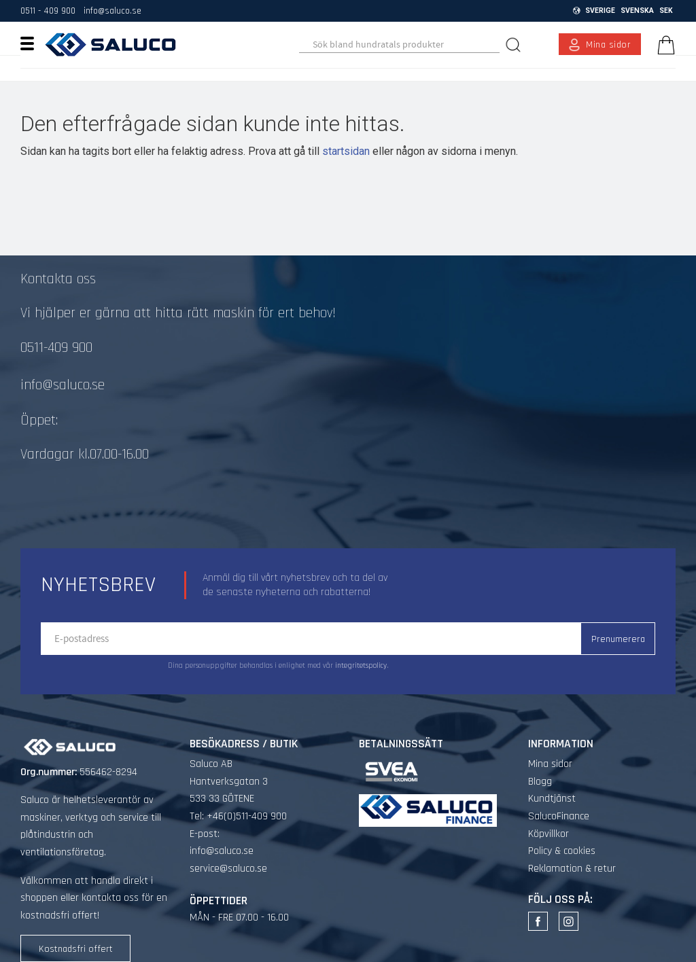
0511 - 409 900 (47, 11)
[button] (32, 43)
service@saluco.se (228, 868)
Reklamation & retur (572, 868)
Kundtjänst (552, 798)
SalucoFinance (558, 816)
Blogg (540, 781)
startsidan (346, 151)
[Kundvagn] (663, 44)
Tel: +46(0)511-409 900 (238, 816)
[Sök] (514, 44)
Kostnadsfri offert (76, 949)
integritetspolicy (361, 666)
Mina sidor (550, 764)
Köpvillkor (548, 834)
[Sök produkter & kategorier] (399, 45)
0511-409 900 (56, 348)
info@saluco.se (112, 11)
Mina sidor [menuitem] (608, 45)
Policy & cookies (561, 851)
